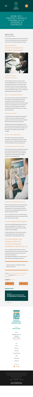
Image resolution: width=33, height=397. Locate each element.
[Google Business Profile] (14, 382)
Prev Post (9, 299)
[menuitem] (11, 395)
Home (16, 361)
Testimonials (16, 373)
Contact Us (16, 376)
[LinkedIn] (18, 382)
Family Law (12, 295)
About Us (16, 363)
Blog (17, 371)
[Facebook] (16, 382)
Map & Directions (16, 355)
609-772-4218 (16, 344)
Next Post (23, 299)
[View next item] (10, 318)
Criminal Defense (16, 368)
